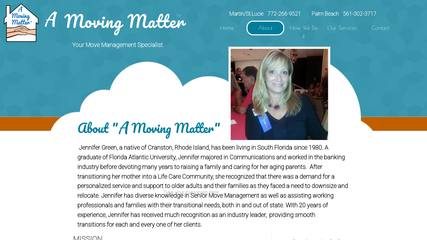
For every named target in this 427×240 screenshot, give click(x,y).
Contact (380, 28)
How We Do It (304, 32)
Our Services (342, 28)
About (265, 28)
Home (227, 28)
